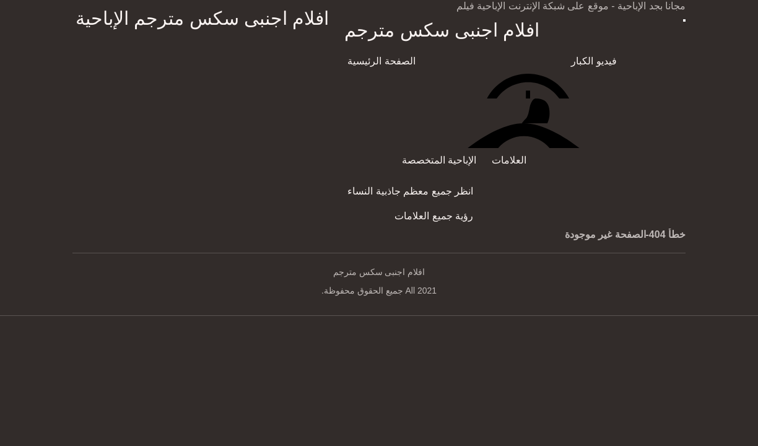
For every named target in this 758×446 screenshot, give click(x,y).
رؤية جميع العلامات (433, 216)
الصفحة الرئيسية (381, 61)
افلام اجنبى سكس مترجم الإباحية (202, 18)
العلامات (509, 160)
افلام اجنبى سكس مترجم (441, 30)
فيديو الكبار (593, 61)
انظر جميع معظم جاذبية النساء (410, 191)
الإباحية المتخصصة (439, 160)
